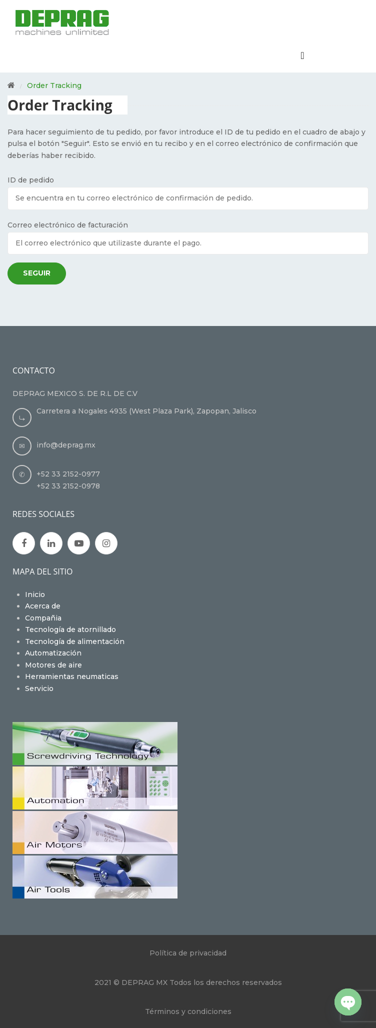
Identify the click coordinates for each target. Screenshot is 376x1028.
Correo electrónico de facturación (68, 225)
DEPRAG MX (145, 982)
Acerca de (42, 606)
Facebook (24, 543)
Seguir (36, 273)
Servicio (39, 688)
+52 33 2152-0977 (68, 474)
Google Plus (51, 543)
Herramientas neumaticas (71, 676)
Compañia (43, 618)
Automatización (53, 653)
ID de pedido (31, 180)
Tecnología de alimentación (74, 641)
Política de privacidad (188, 953)
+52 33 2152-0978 (68, 486)
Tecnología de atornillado (70, 629)
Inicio (35, 594)
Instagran (106, 543)
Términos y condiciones (188, 1011)
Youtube (79, 543)
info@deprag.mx (66, 445)
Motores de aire (53, 665)
